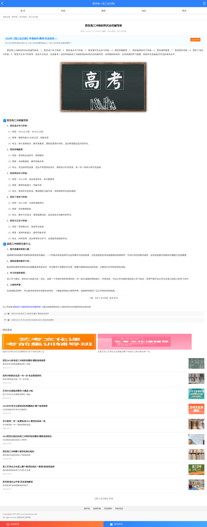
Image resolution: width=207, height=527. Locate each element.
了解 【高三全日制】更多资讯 (103, 298)
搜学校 (96, 3)
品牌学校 (97, 508)
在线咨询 (13, 524)
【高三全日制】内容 (103, 498)
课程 (103, 11)
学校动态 (119, 508)
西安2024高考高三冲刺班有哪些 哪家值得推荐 (30, 314)
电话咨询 (116, 524)
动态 (144, 11)
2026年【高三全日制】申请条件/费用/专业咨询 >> (31, 38)
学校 (63, 11)
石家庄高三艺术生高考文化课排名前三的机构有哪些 (32, 320)
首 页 (22, 11)
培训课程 (108, 508)
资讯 (184, 11)
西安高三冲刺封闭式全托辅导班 (27, 307)
